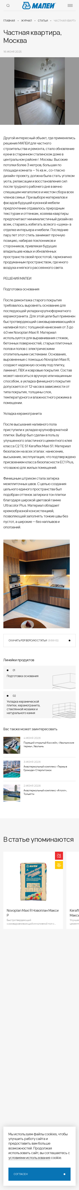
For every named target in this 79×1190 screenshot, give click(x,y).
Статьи (43, 20)
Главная (9, 20)
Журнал (26, 20)
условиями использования (29, 1157)
